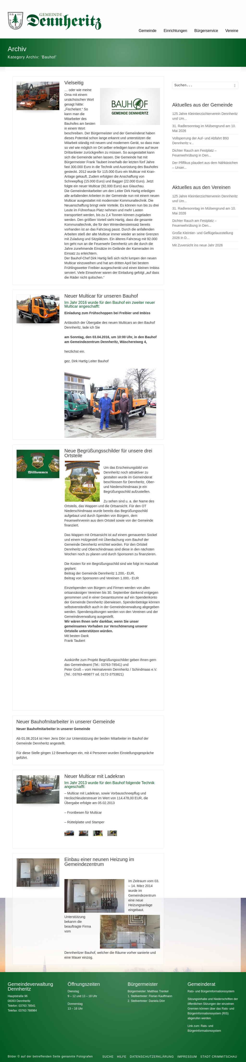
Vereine (231, 31)
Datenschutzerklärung (152, 1056)
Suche (108, 1056)
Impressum (187, 1056)
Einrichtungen (175, 31)
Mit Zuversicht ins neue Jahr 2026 (197, 245)
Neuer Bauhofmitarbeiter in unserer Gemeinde (65, 721)
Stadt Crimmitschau (218, 1056)
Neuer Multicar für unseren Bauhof (101, 296)
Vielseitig (74, 82)
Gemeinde (147, 31)
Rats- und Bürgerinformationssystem (211, 991)
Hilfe (121, 1056)
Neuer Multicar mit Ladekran (94, 776)
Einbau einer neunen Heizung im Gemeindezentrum (99, 862)
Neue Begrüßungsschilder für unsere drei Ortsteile (108, 453)
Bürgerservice (206, 31)
